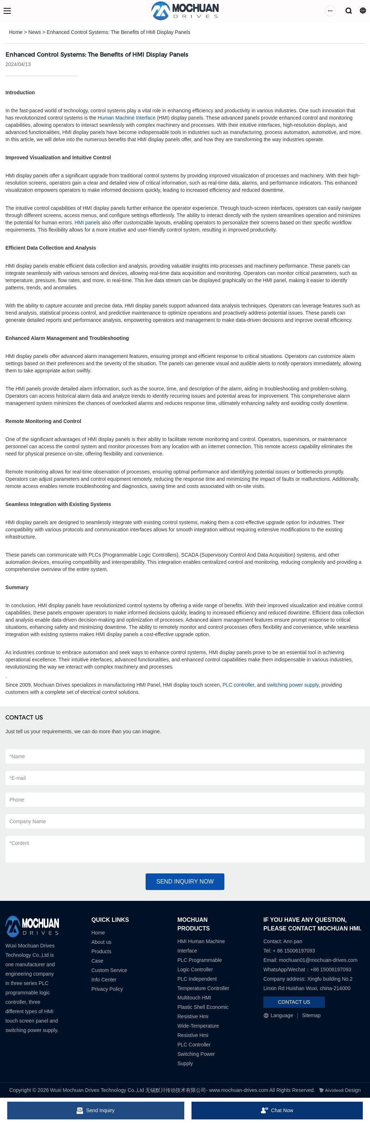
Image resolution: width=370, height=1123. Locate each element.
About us (101, 942)
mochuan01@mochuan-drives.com (318, 960)
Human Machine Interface (126, 118)
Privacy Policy (107, 989)
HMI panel (86, 222)
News (34, 32)
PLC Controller (194, 1045)
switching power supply (293, 685)
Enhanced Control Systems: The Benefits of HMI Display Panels (118, 32)
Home (15, 32)
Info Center (103, 979)
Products (101, 951)
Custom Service (109, 970)
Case (97, 961)
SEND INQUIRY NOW (185, 881)
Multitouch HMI (194, 998)
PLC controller (238, 685)
